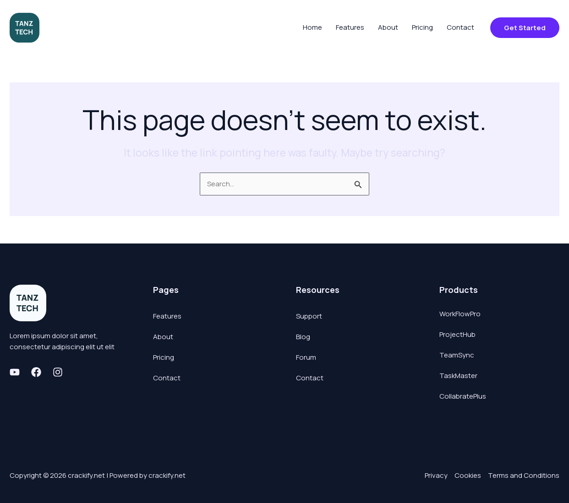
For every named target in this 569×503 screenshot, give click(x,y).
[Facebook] (36, 372)
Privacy (436, 475)
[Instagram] (58, 372)
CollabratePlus (462, 396)
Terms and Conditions (523, 475)
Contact (167, 378)
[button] (524, 27)
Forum (306, 357)
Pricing (163, 357)
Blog (303, 336)
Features (167, 316)
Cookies (467, 475)
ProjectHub (457, 334)
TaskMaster (458, 375)
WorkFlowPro (460, 314)
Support (309, 316)
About (163, 336)
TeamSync (456, 355)
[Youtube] (15, 372)
